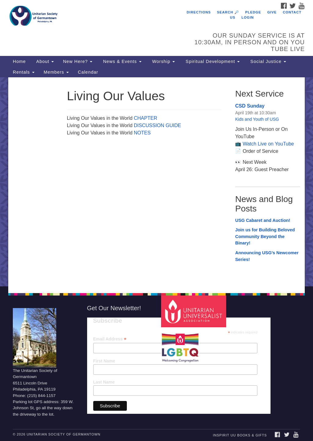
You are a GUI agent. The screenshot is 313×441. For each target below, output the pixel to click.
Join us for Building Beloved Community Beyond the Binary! (265, 236)
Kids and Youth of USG (257, 119)
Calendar (88, 72)
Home (19, 61)
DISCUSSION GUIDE (157, 125)
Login (247, 17)
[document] (156, 181)
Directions (199, 12)
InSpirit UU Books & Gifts (240, 435)
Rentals (24, 72)
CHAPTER (145, 118)
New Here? (77, 61)
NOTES (142, 132)
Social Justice (267, 61)
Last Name (104, 382)
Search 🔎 (228, 12)
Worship (163, 61)
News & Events (121, 61)
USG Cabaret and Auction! (262, 220)
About (44, 61)
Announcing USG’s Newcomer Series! (266, 256)
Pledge (253, 12)
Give (272, 12)
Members (56, 72)
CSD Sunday (249, 105)
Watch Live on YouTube (268, 143)
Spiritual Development (212, 61)
